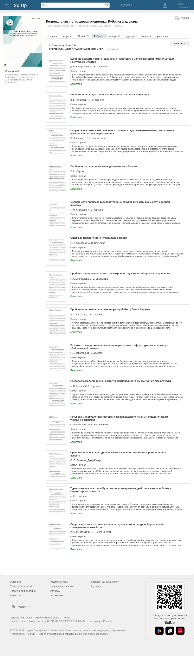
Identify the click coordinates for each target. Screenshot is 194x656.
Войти (181, 4)
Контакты (146, 36)
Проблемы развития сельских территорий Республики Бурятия (110, 309)
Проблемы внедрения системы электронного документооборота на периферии (120, 273)
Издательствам (59, 581)
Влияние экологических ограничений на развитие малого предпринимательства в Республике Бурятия (122, 60)
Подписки (126, 5)
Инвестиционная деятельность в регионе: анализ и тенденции (109, 94)
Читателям (56, 595)
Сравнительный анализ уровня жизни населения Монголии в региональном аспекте (118, 454)
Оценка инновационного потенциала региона (98, 237)
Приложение (162, 36)
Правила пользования (23, 590)
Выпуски (68, 36)
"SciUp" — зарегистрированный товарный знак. (54, 633)
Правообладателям (21, 586)
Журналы (96, 586)
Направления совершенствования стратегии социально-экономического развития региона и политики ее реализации (122, 132)
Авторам (114, 36)
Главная (52, 36)
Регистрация (184, 7)
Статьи (83, 36)
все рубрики (113, 49)
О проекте (16, 581)
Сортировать (179, 43)
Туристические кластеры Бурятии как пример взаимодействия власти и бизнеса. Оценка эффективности (121, 490)
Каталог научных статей (105, 581)
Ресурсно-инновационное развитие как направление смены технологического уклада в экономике (119, 418)
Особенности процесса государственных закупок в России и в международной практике (120, 203)
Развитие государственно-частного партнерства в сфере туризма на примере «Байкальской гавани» (119, 347)
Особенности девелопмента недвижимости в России (103, 166)
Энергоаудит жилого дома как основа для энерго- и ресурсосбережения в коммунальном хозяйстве (116, 526)
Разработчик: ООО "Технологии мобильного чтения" (40, 617)
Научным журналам (62, 586)
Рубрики (99, 36)
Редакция (131, 36)
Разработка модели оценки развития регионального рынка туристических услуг (120, 380)
